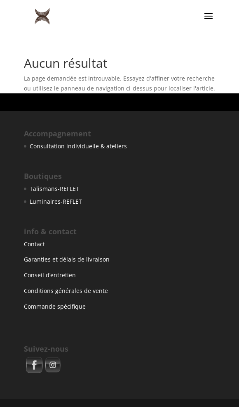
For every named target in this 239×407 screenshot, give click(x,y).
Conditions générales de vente (66, 291)
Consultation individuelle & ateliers (78, 146)
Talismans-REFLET (54, 189)
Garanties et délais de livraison (67, 259)
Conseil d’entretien (50, 275)
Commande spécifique (55, 306)
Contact (34, 244)
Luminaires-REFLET (56, 201)
